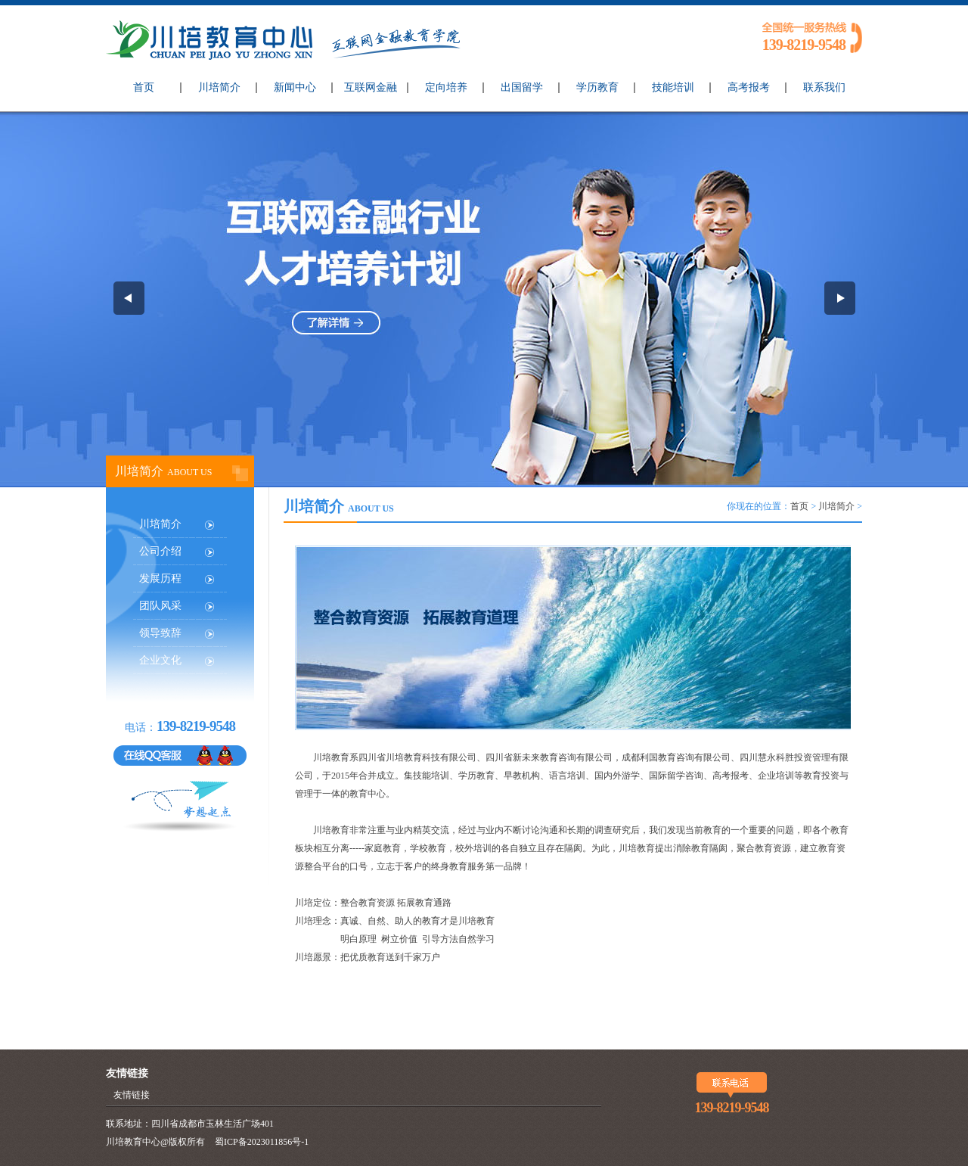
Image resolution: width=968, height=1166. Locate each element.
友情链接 (131, 1095)
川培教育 (404, 757)
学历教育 (597, 87)
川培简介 (219, 87)
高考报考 (749, 87)
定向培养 (446, 87)
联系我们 (824, 87)
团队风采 (160, 605)
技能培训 (673, 87)
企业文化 (160, 660)
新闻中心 (295, 87)
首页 (143, 87)
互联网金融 (370, 87)
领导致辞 (160, 633)
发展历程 (160, 578)
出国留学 (522, 87)
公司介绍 (160, 551)
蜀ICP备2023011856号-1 (262, 1141)
